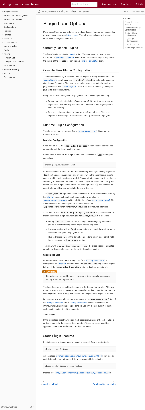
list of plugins (72, 35)
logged (71, 54)
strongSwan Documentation (20, 4)
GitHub (139, 4)
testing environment (79, 302)
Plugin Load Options (14, 61)
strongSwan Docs (10, 11)
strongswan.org (108, 4)
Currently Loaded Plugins (132, 23)
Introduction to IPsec (13, 19)
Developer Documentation (104, 384)
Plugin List (10, 58)
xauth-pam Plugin (51, 384)
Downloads (126, 4)
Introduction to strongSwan (16, 15)
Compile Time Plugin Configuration (133, 29)
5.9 (125, 11)
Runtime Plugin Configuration (131, 34)
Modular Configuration (132, 40)
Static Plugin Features (134, 48)
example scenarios (55, 302)
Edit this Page (138, 11)
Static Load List (133, 44)
